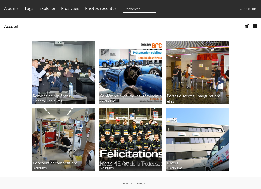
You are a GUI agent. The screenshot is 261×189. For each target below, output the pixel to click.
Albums (11, 8)
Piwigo (140, 183)
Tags (28, 8)
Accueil (11, 26)
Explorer (47, 8)
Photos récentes (101, 8)
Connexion (248, 8)
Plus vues (70, 8)
